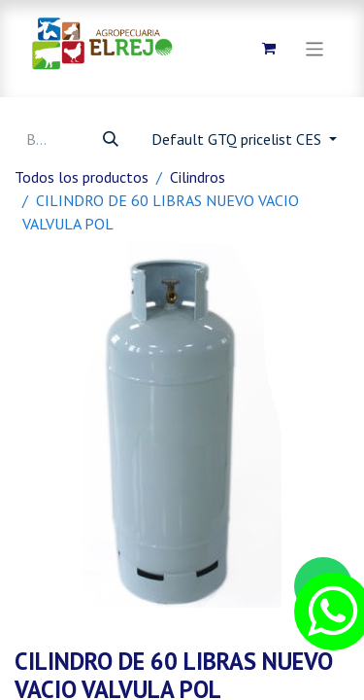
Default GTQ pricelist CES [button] (238, 139)
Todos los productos (82, 177)
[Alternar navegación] (315, 48)
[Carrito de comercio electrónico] (268, 48)
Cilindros (197, 177)
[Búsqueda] (110, 139)
